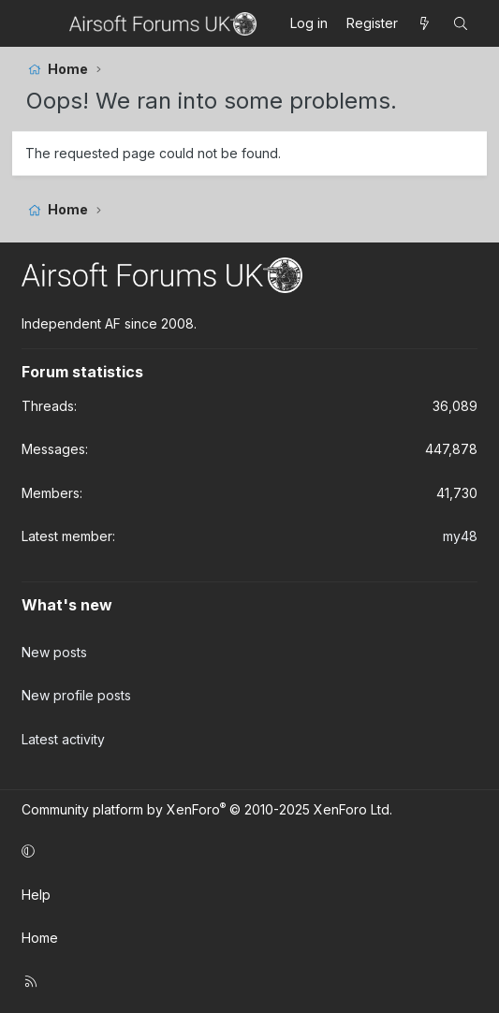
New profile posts (76, 695)
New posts (54, 652)
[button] (246, 851)
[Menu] (43, 23)
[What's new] (425, 23)
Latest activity (63, 739)
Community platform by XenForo (207, 809)
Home (40, 938)
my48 (460, 536)
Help (36, 895)
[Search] (460, 23)
